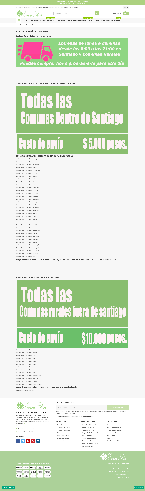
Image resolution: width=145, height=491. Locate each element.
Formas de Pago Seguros (63, 430)
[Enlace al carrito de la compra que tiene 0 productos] (126, 13)
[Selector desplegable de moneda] (126, 7)
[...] (24, 423)
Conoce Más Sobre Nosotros (89, 425)
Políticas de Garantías (63, 435)
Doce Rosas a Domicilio (113, 441)
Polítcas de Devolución (88, 427)
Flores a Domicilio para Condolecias (91, 441)
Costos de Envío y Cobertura (64, 425)
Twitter (23, 441)
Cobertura (59, 433)
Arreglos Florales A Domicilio (114, 430)
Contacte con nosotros (63, 438)
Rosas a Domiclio (111, 425)
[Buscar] (76, 13)
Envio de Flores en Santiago (114, 427)
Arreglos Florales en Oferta (89, 438)
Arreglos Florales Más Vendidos (90, 433)
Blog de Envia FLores (87, 446)
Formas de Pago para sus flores (25, 7)
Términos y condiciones (63, 427)
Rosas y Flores (111, 438)
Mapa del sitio (60, 441)
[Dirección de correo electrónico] (81, 407)
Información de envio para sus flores (46, 7)
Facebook (18, 441)
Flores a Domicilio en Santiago (90, 443)
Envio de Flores (111, 435)
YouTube (28, 441)
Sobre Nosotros (63, 7)
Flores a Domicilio (112, 433)
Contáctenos (74, 7)
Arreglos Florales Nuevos (88, 435)
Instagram (38, 441)
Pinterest (33, 441)
